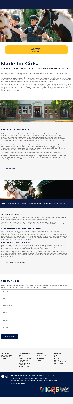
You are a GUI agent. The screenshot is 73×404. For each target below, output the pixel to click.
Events (38, 360)
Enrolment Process (42, 355)
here (34, 157)
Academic (22, 355)
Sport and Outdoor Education (24, 364)
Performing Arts (23, 360)
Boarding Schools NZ (11, 215)
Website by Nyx (15, 383)
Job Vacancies (58, 363)
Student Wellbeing (24, 366)
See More (63, 203)
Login (23, 383)
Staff (55, 355)
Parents (56, 360)
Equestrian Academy (25, 358)
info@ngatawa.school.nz (18, 380)
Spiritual (21, 361)
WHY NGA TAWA (6, 355)
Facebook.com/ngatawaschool (36, 380)
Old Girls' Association (60, 361)
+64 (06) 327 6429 (36, 378)
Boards (56, 357)
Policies (56, 358)
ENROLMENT (5, 357)
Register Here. (36, 51)
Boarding (21, 357)
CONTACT (4, 358)
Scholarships (40, 358)
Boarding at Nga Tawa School (15, 262)
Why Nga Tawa (10, 168)
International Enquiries (43, 357)
